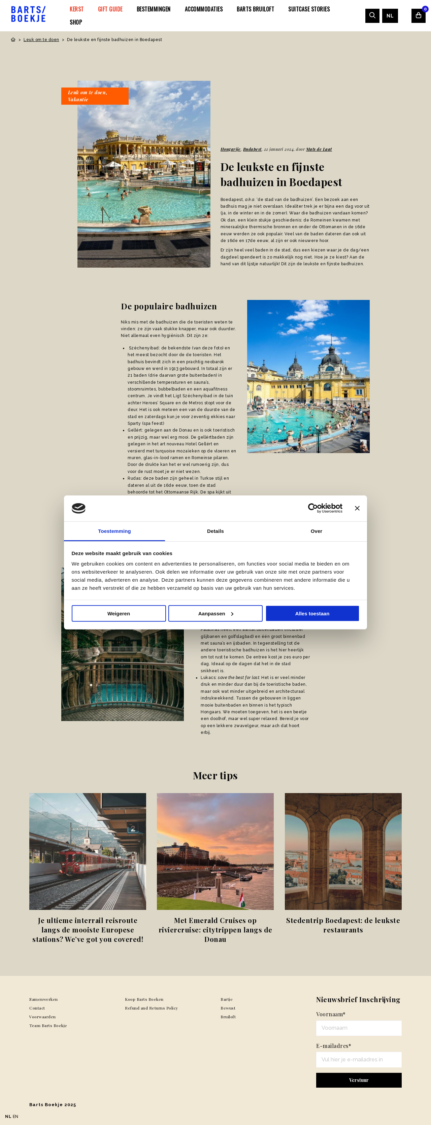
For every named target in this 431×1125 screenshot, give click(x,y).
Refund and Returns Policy (151, 1008)
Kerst (77, 9)
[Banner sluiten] (357, 508)
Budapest (252, 149)
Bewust (228, 1008)
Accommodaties (204, 9)
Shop (76, 22)
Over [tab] (317, 531)
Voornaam (331, 1014)
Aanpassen (215, 613)
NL (390, 16)
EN (16, 1116)
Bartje (227, 999)
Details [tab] (215, 531)
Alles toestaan (312, 613)
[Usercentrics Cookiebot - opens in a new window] (313, 508)
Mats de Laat (319, 149)
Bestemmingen (154, 9)
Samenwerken (43, 999)
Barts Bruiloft (255, 9)
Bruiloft (228, 1016)
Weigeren (118, 613)
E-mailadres (333, 1045)
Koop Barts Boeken (144, 999)
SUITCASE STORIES (309, 9)
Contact (37, 1008)
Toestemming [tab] (114, 531)
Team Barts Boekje (48, 1025)
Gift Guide (110, 9)
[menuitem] (77, 9)
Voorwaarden (42, 1016)
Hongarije (231, 149)
